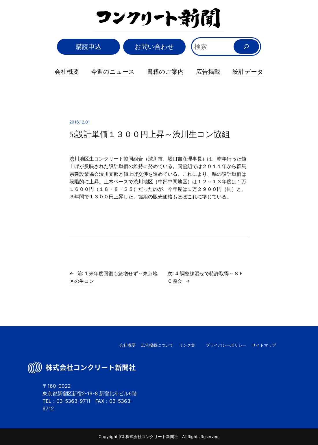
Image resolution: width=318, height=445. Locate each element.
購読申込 (88, 46)
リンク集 (187, 345)
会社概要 (67, 71)
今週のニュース (113, 71)
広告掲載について (157, 345)
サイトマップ (264, 345)
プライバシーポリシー (226, 345)
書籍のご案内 (165, 71)
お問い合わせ (154, 46)
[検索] (246, 46)
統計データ (247, 71)
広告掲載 (208, 71)
